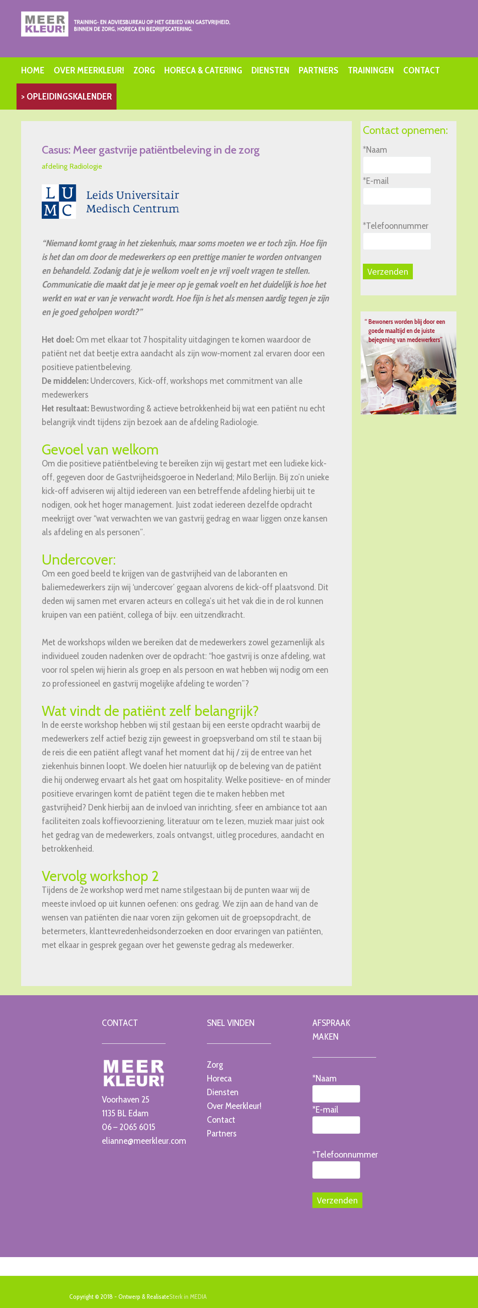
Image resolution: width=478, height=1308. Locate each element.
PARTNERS (319, 70)
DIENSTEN (270, 70)
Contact (221, 1119)
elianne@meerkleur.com (144, 1140)
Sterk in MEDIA (188, 1296)
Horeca (219, 1078)
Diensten (223, 1091)
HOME (32, 70)
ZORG (144, 70)
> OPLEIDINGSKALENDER (66, 96)
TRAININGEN (371, 70)
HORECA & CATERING (203, 70)
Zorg (215, 1064)
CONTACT (421, 70)
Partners (222, 1133)
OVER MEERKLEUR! (89, 70)
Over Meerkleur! (234, 1105)
